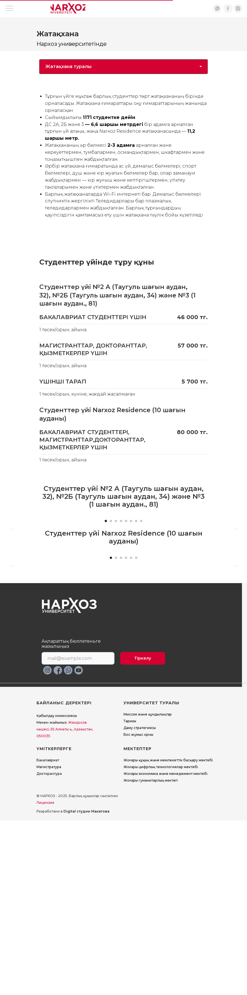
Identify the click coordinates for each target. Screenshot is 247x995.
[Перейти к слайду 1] (106, 608)
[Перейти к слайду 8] (141, 608)
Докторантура (49, 948)
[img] (68, 8)
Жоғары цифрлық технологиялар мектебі (161, 941)
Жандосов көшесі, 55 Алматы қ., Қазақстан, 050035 (64, 904)
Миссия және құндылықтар (148, 889)
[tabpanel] (123, 157)
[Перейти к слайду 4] (121, 608)
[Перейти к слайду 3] (116, 608)
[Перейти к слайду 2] (111, 608)
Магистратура (48, 941)
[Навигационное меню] (9, 9)
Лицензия (45, 977)
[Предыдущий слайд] (11, 556)
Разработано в (72, 986)
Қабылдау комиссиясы (56, 890)
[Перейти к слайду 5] (126, 608)
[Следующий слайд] (235, 556)
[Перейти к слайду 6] (131, 608)
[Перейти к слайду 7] (136, 608)
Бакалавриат (47, 935)
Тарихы (130, 896)
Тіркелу (142, 832)
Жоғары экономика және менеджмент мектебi (165, 948)
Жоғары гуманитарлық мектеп (151, 955)
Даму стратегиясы (140, 902)
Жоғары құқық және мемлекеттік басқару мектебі (168, 935)
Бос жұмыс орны (138, 909)
